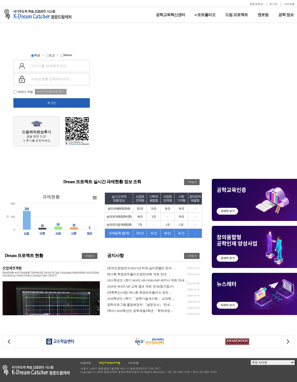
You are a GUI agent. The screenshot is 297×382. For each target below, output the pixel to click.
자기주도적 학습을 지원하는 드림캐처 (39, 14)
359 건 (140, 233)
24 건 (181, 208)
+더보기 (191, 182)
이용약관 (85, 363)
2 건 (181, 224)
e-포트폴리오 (205, 15)
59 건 (167, 208)
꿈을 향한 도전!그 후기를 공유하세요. (36, 131)
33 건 (153, 208)
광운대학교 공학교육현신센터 (36, 370)
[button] (288, 341)
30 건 (139, 216)
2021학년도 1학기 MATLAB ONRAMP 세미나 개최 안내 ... (153, 280)
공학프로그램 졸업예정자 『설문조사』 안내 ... (153, 304)
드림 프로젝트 (236, 15)
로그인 (273, 4)
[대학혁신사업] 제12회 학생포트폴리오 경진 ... (153, 292)
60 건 (167, 233)
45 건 (181, 233)
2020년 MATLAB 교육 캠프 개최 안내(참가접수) (153, 286)
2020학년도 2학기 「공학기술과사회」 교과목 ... (153, 298)
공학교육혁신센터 (170, 15)
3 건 (153, 216)
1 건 (167, 224)
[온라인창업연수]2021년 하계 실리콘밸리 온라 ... (153, 268)
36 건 (153, 233)
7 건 (140, 224)
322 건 (140, 208)
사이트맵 (289, 4)
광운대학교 (256, 4)
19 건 (181, 216)
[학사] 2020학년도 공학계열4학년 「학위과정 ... (153, 310)
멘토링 (263, 15)
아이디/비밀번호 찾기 (51, 91)
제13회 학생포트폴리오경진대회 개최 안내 (153, 274)
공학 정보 (286, 15)
